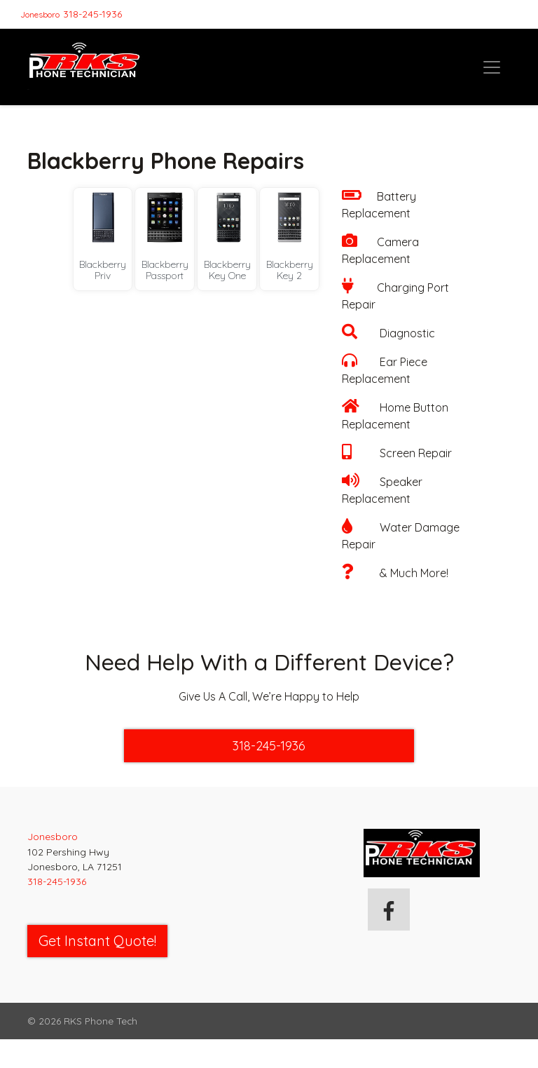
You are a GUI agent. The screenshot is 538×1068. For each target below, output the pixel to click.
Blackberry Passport (165, 270)
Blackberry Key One (227, 270)
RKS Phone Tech (100, 1021)
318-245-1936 (92, 14)
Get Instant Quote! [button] (97, 940)
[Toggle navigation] (492, 67)
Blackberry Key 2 (289, 270)
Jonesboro (40, 14)
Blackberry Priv (102, 270)
